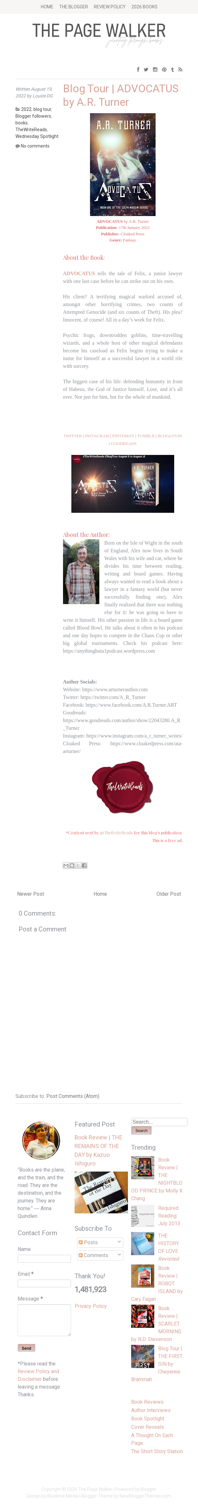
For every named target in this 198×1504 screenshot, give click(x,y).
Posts (88, 1242)
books (21, 122)
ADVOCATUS (79, 273)
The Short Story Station (157, 1451)
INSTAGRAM (97, 435)
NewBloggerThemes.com (145, 1496)
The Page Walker (95, 1489)
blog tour (42, 109)
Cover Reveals (147, 1427)
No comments (35, 146)
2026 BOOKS (144, 6)
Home (47, 6)
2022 (26, 109)
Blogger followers (33, 116)
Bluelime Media (62, 1496)
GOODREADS (124, 443)
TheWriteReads (31, 129)
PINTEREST (123, 435)
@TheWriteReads (116, 832)
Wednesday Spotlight (37, 136)
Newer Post (30, 894)
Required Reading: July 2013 (169, 1216)
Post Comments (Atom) (72, 1096)
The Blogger (73, 6)
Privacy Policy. (91, 1306)
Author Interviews (151, 1410)
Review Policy (110, 6)
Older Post (169, 894)
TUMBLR (146, 435)
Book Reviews (147, 1402)
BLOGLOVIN (170, 435)
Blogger (148, 1489)
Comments (93, 1255)
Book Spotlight (147, 1419)
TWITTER (73, 435)
